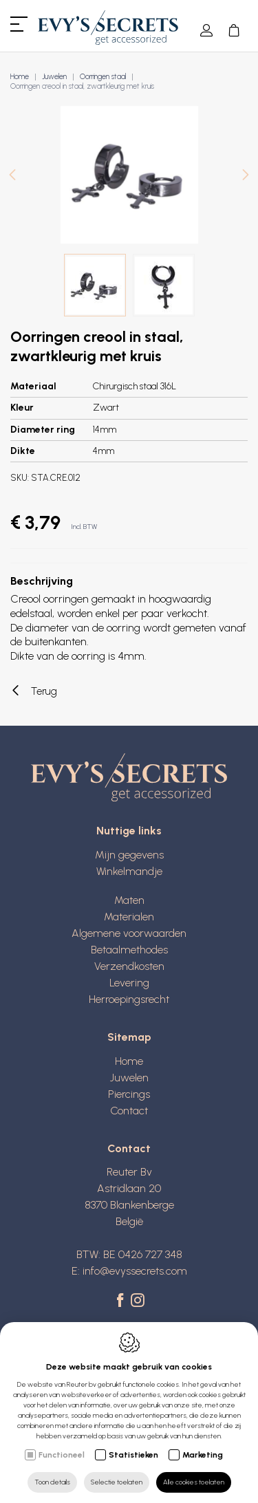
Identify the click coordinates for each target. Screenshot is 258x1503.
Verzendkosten (129, 966)
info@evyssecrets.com (135, 1270)
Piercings (129, 1094)
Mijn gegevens (129, 854)
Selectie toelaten (116, 1482)
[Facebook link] (122, 1301)
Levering (129, 982)
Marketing (202, 1455)
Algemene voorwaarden (129, 933)
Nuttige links (129, 830)
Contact (129, 1110)
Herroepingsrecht (129, 999)
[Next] (245, 176)
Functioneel (62, 1455)
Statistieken (133, 1455)
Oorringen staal (103, 76)
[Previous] (12, 176)
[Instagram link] (137, 1301)
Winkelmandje (129, 871)
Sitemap (129, 1037)
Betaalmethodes (129, 949)
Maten (129, 900)
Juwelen (54, 76)
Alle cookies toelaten (193, 1482)
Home (19, 76)
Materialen (129, 916)
